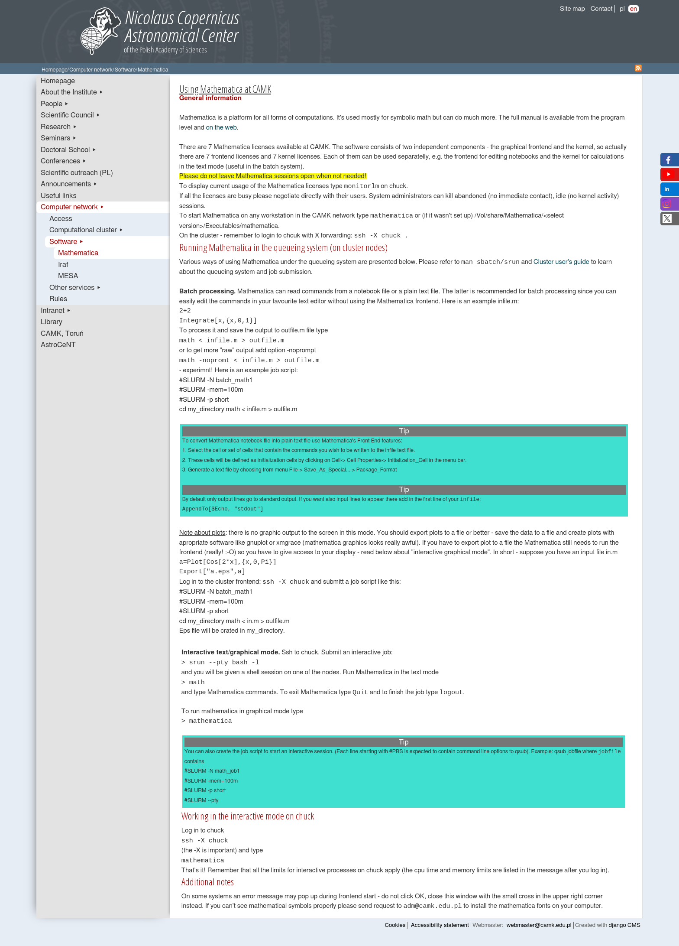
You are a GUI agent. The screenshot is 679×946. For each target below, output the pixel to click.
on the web (221, 127)
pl (622, 9)
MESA (68, 276)
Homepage (55, 70)
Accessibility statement (440, 933)
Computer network (91, 70)
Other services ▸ (75, 287)
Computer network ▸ (72, 207)
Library (51, 322)
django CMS (624, 933)
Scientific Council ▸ (70, 115)
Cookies (395, 933)
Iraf (63, 264)
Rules (58, 299)
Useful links (59, 195)
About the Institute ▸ (72, 92)
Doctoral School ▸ (69, 149)
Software (125, 70)
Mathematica (78, 253)
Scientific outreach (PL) (77, 172)
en (633, 9)
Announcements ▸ (69, 184)
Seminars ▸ (59, 138)
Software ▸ (66, 241)
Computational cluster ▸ (86, 230)
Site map (572, 9)
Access (60, 218)
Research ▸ (59, 127)
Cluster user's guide (561, 264)
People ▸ (55, 104)
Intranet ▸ (56, 310)
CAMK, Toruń (62, 333)
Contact (602, 9)
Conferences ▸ (64, 161)
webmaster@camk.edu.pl (539, 933)
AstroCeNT (58, 344)
